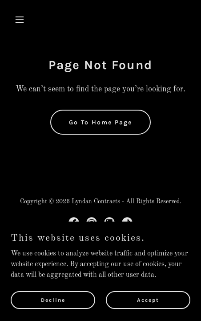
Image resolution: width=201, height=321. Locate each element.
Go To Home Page (100, 122)
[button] (24, 20)
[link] (74, 222)
